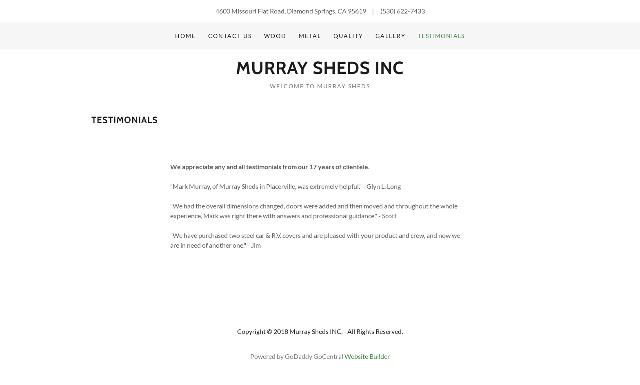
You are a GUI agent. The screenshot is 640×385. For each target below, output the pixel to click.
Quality (348, 35)
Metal (310, 35)
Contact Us (230, 35)
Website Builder (367, 356)
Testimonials (441, 35)
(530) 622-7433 (402, 11)
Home (185, 35)
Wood (275, 35)
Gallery (391, 35)
